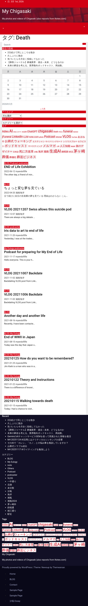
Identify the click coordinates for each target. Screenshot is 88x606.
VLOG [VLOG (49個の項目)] (67, 136)
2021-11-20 (10, 235)
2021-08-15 (10, 341)
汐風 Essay (15, 601)
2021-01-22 (10, 384)
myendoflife (21, 171)
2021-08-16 (10, 320)
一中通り (11, 481)
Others (10, 468)
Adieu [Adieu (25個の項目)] (5, 131)
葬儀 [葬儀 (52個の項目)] (5, 157)
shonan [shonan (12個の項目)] (59, 137)
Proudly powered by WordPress (17, 567)
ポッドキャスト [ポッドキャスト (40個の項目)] (16, 146)
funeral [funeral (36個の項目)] (68, 131)
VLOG (7, 205)
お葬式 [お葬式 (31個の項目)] (9, 141)
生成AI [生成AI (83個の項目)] (55, 151)
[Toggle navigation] (4, 26)
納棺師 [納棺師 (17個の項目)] (64, 151)
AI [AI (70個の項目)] (11, 131)
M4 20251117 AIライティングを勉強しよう (28, 449)
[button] (3, 28)
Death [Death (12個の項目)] (55, 132)
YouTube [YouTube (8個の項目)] (74, 137)
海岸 (9, 494)
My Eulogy (9, 248)
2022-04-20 (10, 192)
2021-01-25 (10, 363)
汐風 (9, 491)
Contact (13, 584)
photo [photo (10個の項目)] (41, 137)
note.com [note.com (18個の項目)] (34, 136)
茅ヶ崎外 (11, 504)
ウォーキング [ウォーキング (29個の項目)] (23, 141)
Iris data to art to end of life (24, 231)
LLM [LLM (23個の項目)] (25, 136)
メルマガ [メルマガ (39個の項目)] (49, 146)
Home (13, 574)
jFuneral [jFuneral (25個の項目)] (6, 136)
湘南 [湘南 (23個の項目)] (46, 151)
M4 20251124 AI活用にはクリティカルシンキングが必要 (35, 439)
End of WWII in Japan (19, 337)
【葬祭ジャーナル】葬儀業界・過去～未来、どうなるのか (35, 62)
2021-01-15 (10, 405)
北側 (9, 484)
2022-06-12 (10, 171)
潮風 (9, 497)
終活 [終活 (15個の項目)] (71, 152)
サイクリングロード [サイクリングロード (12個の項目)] (53, 141)
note (9, 465)
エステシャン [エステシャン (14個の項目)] (39, 141)
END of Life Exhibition (20, 167)
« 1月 (42, 109)
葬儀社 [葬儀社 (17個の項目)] (12, 157)
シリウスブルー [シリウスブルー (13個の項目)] (70, 141)
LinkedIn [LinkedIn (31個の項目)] (17, 136)
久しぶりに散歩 (15, 55)
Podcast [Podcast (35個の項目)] (49, 136)
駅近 (9, 514)
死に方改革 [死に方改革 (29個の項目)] (26, 151)
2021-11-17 (10, 256)
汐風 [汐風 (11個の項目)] (36, 152)
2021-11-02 (10, 278)
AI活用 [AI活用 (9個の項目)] (24, 132)
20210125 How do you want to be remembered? (39, 358)
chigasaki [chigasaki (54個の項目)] (45, 131)
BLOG (7, 163)
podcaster (23, 163)
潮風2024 (12, 501)
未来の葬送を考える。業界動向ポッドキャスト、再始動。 (35, 65)
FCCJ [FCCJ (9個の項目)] (61, 132)
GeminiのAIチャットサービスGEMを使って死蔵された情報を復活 (39, 436)
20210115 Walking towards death (28, 401)
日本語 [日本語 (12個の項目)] (16, 152)
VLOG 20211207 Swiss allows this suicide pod (37, 209)
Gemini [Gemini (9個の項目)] (75, 132)
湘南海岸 (20, 192)
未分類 (10, 488)
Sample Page (16, 590)
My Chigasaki (16, 11)
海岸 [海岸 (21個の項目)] (40, 151)
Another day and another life (24, 316)
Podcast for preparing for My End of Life (33, 252)
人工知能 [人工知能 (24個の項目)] (65, 146)
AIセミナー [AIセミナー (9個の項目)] (17, 132)
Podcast (14, 163)
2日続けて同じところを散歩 (21, 52)
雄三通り (11, 510)
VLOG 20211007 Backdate (23, 273)
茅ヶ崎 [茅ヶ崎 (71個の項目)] (79, 151)
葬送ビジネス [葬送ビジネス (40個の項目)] (26, 157)
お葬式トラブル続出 (17, 446)
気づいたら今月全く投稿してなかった (25, 59)
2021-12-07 (10, 214)
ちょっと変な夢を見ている (24, 188)
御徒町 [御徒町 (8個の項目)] (73, 146)
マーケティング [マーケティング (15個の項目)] (35, 146)
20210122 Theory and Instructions (29, 380)
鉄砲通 (10, 507)
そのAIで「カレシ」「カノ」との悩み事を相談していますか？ (37, 443)
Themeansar (59, 567)
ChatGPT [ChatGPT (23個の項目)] (32, 131)
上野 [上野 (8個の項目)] (57, 146)
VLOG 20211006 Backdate (23, 294)
